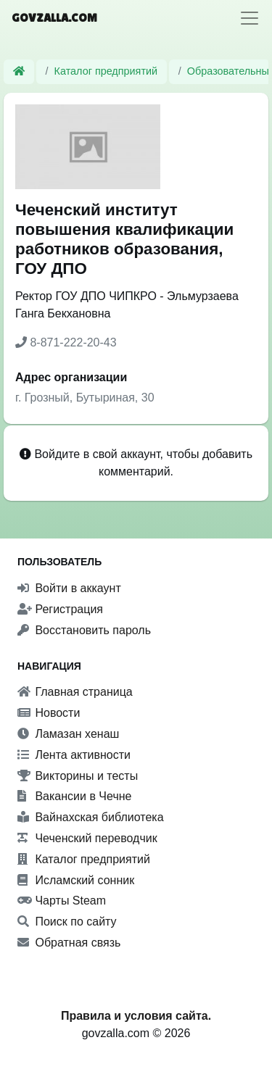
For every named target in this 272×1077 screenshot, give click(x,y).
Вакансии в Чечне (74, 796)
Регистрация (60, 609)
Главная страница (75, 692)
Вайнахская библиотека (90, 817)
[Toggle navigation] (249, 18)
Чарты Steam (61, 900)
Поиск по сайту (67, 921)
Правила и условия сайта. (136, 1016)
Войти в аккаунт (69, 588)
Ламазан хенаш (68, 734)
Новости (48, 713)
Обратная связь (68, 942)
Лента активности (74, 755)
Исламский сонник (75, 880)
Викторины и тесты (77, 776)
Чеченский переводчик (87, 838)
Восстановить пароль (84, 630)
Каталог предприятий (106, 71)
